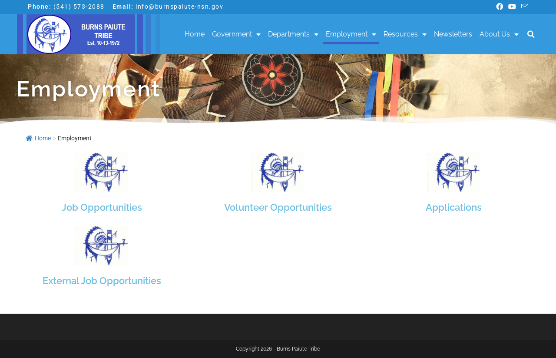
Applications (454, 207)
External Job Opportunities (102, 280)
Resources (405, 34)
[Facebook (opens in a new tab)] (499, 7)
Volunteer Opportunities (278, 207)
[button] (531, 34)
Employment (351, 34)
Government (236, 34)
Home (195, 34)
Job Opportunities (102, 207)
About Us (499, 34)
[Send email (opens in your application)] (523, 7)
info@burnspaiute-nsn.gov (179, 6)
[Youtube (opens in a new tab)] (512, 7)
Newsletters (453, 34)
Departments (293, 34)
